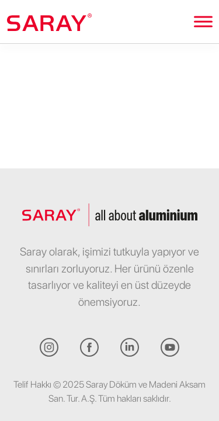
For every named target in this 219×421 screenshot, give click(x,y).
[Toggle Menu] (203, 21)
